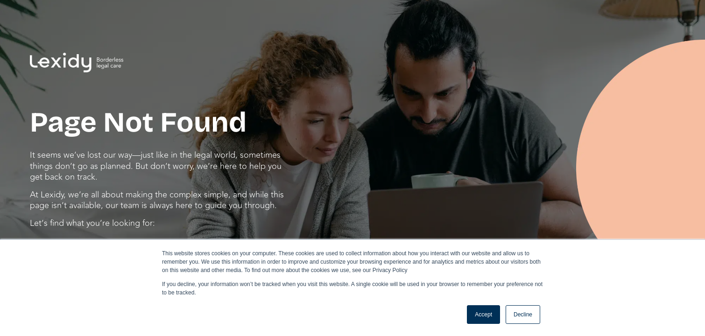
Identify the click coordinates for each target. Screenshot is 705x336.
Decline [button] (523, 314)
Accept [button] (483, 314)
